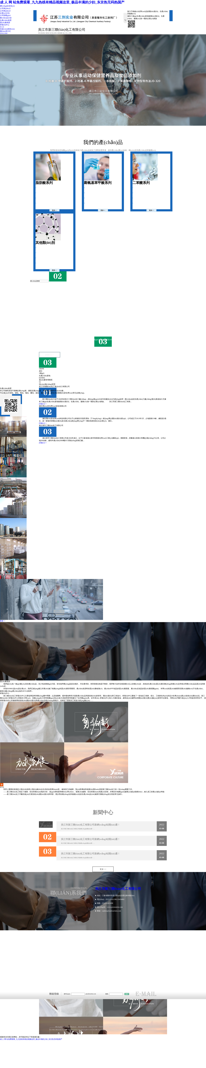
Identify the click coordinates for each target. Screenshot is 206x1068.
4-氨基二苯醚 (138, 198)
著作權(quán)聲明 (119, 1029)
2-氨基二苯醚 (138, 203)
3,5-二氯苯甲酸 (90, 193)
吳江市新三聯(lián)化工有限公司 (70, 328)
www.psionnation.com (115, 907)
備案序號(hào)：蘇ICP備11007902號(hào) (145, 1029)
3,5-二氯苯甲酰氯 (91, 198)
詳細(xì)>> (49, 355)
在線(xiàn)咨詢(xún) (7, 29)
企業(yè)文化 (5, 13)
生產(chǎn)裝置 (5, 20)
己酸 (38, 188)
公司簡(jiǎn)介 (5, 8)
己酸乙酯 (40, 193)
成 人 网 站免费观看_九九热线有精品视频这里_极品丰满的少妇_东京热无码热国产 (62, 2)
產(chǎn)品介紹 (5, 18)
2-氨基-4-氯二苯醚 (140, 193)
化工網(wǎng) (97, 1029)
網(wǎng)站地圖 (128, 1029)
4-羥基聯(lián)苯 (42, 247)
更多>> (54, 210)
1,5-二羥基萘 (41, 253)
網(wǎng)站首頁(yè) (7, 6)
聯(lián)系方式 (5, 31)
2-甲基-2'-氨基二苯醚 (141, 188)
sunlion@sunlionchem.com (111, 911)
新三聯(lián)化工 (48, 328)
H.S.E (2, 27)
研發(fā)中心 (4, 25)
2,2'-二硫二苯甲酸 (91, 203)
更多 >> (103, 869)
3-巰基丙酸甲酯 (42, 258)
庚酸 (38, 198)
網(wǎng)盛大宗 (109, 1029)
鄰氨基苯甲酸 (90, 188)
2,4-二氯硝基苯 (42, 263)
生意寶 (103, 1029)
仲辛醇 (39, 203)
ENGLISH (3, 33)
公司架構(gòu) (5, 15)
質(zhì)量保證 (5, 22)
